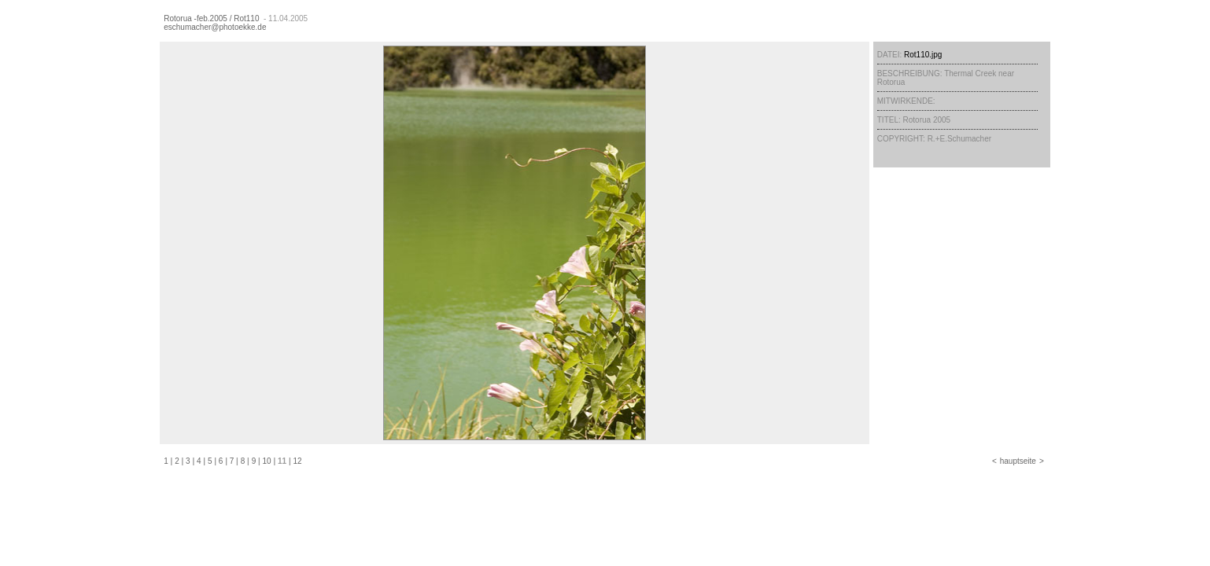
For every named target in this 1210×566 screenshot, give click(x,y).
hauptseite (1018, 461)
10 (267, 461)
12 (297, 461)
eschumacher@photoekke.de (215, 27)
